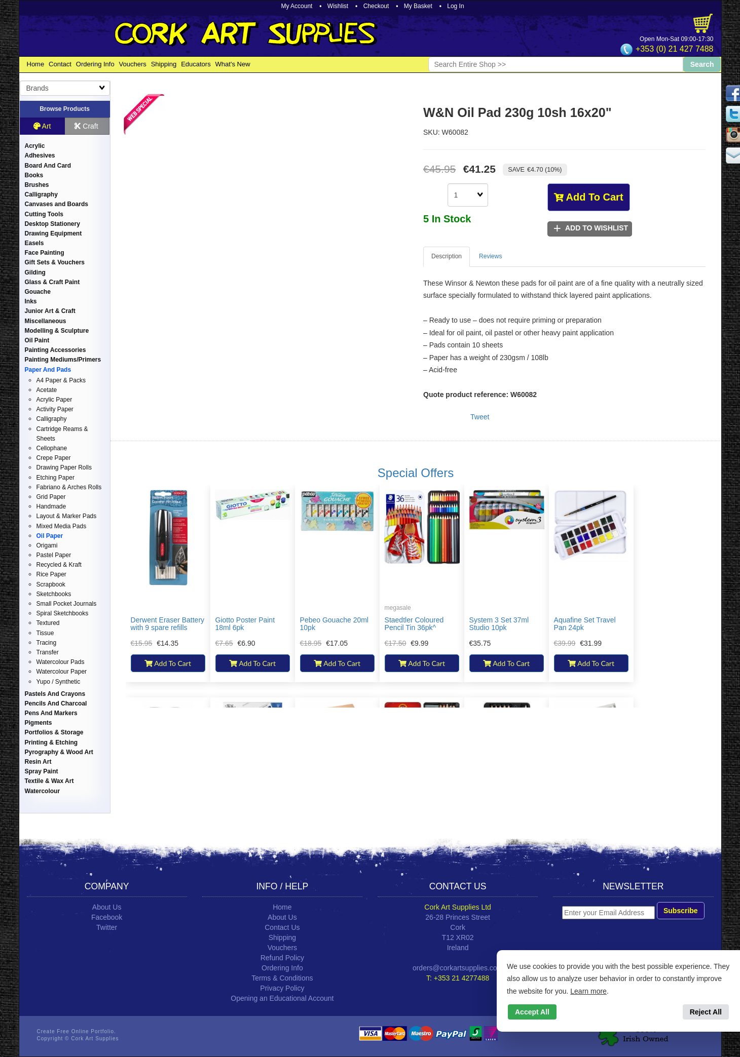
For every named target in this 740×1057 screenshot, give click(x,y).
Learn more (588, 991)
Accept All (532, 1012)
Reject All (706, 1012)
